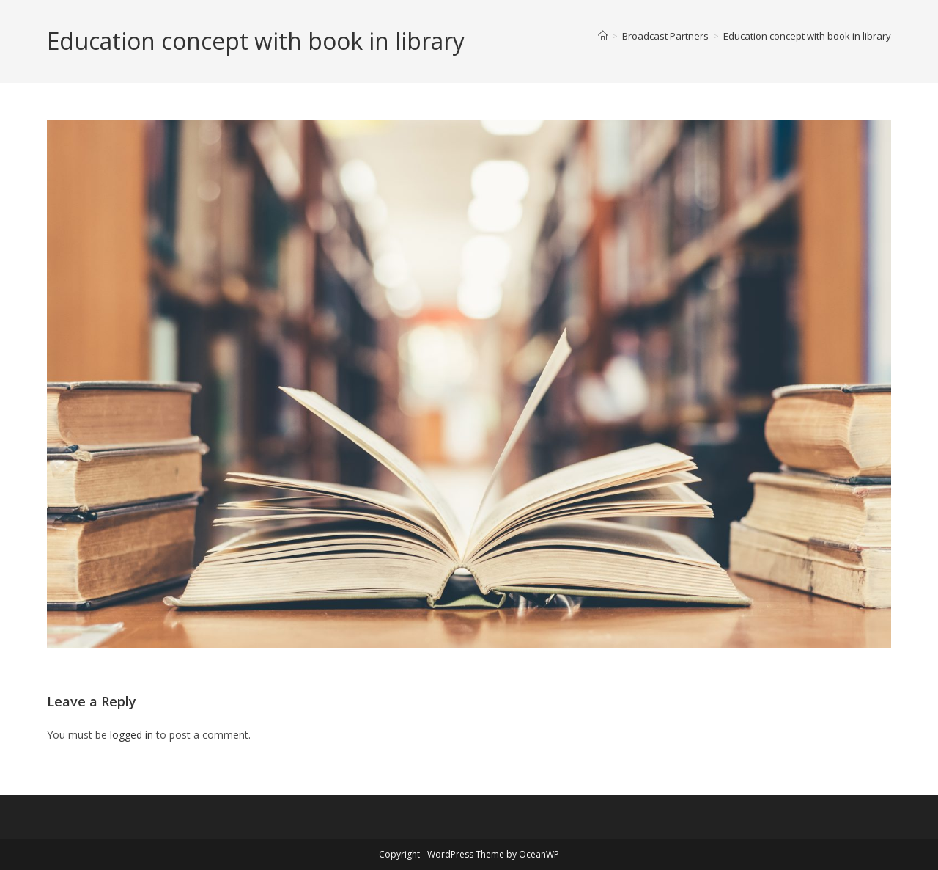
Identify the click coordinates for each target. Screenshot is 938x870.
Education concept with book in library (807, 36)
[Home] (603, 36)
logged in (131, 735)
